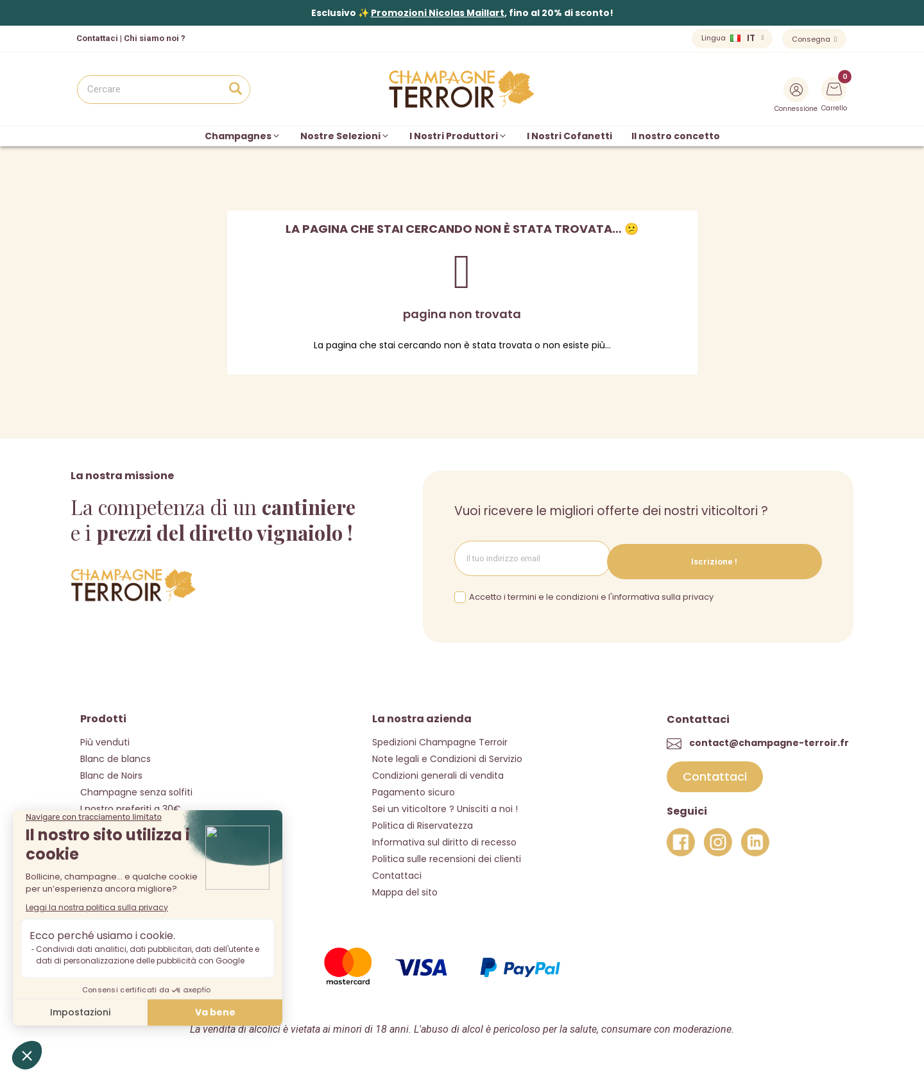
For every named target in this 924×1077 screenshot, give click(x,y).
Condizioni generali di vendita (438, 770)
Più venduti (105, 737)
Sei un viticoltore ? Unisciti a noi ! (445, 803)
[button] (715, 772)
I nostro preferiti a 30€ (130, 803)
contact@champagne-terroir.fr (769, 738)
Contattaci (397, 870)
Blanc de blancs (115, 753)
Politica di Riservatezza (422, 820)
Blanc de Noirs (111, 770)
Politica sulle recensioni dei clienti (446, 853)
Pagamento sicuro (413, 787)
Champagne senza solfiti (136, 787)
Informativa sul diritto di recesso (444, 837)
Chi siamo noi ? (154, 38)
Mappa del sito (405, 887)
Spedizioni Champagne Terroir (440, 737)
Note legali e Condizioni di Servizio (447, 753)
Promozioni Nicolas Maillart (437, 12)
